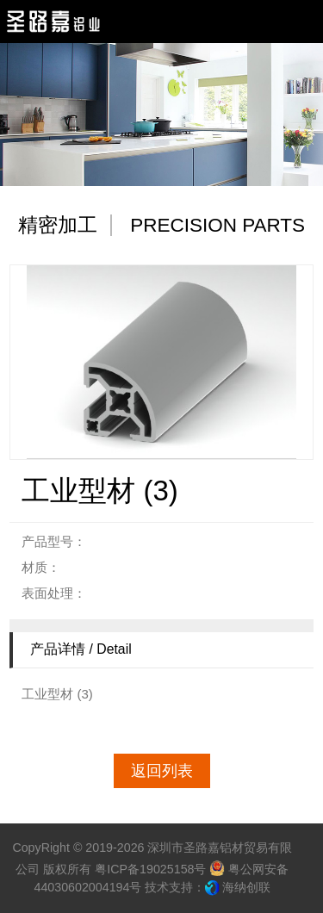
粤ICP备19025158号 (150, 869)
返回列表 (162, 770)
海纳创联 (246, 887)
